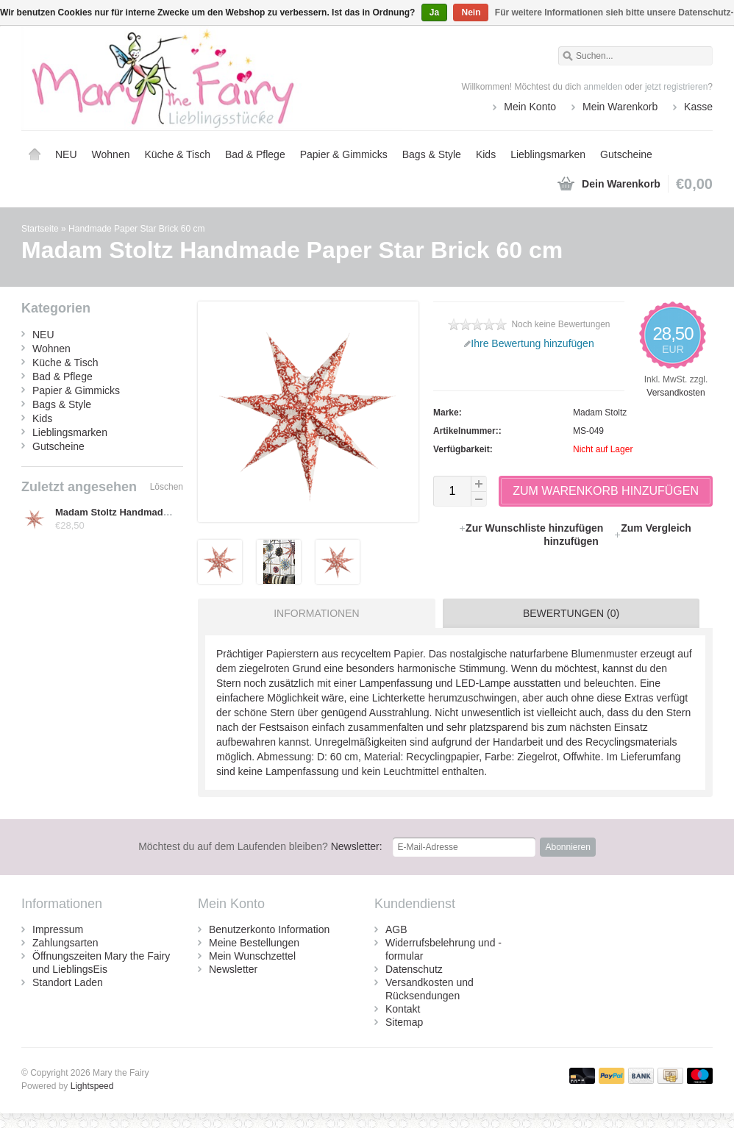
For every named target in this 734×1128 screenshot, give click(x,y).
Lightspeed (92, 1086)
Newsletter (233, 969)
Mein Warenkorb (620, 107)
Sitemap (404, 1022)
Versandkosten (675, 393)
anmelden (603, 87)
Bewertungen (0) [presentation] (571, 613)
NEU (66, 154)
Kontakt (402, 1009)
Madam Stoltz (600, 412)
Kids (486, 154)
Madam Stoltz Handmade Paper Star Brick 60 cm (165, 512)
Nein (470, 12)
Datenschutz (414, 969)
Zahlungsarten (65, 943)
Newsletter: (260, 846)
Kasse (698, 107)
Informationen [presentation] (316, 613)
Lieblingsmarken (547, 154)
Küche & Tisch (177, 154)
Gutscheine (626, 154)
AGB (396, 929)
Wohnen (111, 154)
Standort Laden (67, 982)
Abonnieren (567, 847)
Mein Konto (530, 107)
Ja (434, 12)
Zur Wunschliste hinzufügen (532, 528)
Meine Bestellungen (254, 943)
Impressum (57, 929)
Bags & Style (431, 154)
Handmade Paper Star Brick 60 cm (136, 229)
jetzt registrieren (676, 87)
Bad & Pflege (255, 154)
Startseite (34, 154)
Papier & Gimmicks (344, 154)
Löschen (166, 487)
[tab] (312, 613)
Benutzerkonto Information (269, 929)
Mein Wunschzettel (252, 956)
